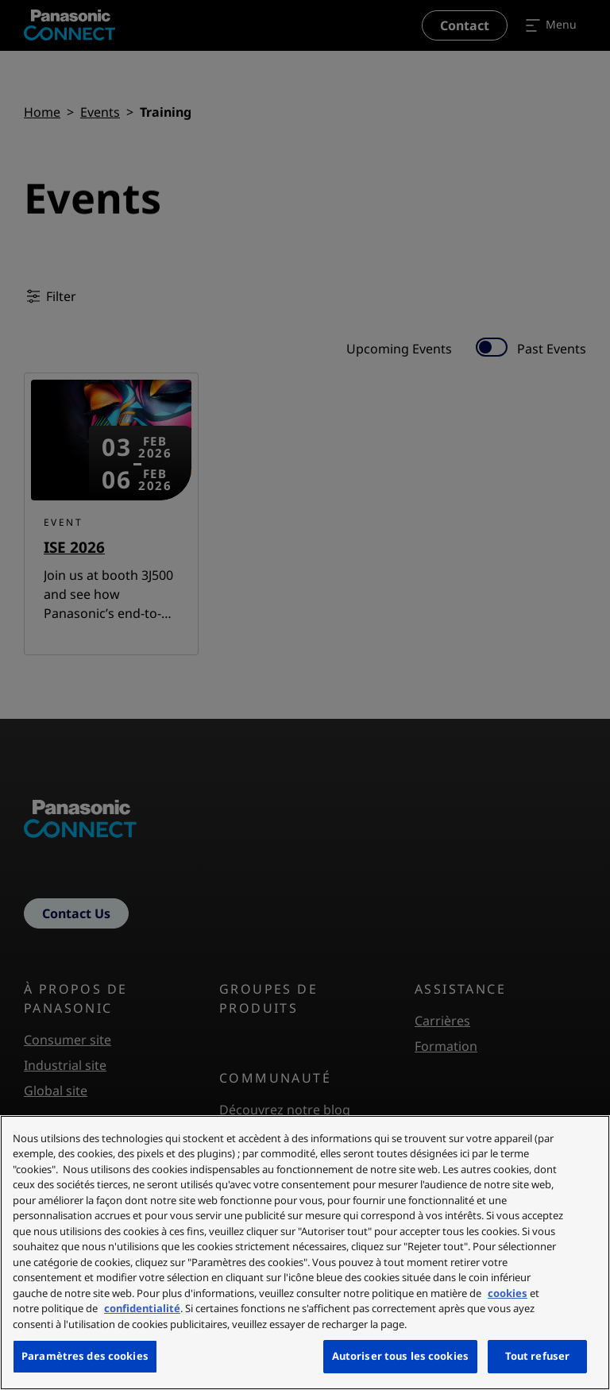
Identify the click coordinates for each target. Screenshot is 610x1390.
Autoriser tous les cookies (400, 1356)
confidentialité (142, 1308)
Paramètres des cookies (85, 1356)
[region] (305, 1252)
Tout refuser (537, 1356)
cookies (507, 1293)
